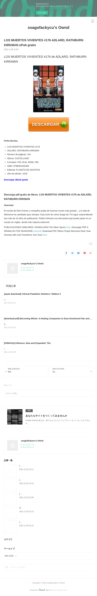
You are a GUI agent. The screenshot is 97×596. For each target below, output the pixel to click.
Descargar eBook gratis (16, 180)
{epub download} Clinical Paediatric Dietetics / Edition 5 (32, 294)
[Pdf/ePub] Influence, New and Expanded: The (27, 343)
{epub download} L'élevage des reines (34, 522)
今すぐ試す (42, 13)
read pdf (37, 231)
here (68, 227)
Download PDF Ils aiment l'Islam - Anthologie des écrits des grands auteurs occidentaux (55, 508)
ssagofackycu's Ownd (48, 27)
